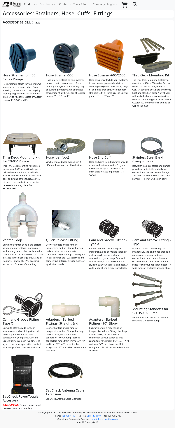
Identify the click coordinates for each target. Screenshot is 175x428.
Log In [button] (111, 4)
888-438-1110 (94, 415)
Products (29, 4)
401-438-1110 (68, 415)
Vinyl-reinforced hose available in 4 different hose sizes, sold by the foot (66, 138)
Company (99, 4)
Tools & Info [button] (80, 4)
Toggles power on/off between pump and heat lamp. (23, 382)
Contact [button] (64, 4)
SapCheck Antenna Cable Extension (66, 377)
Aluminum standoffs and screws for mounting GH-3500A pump (152, 297)
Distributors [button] (47, 4)
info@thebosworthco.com (105, 419)
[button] (135, 4)
